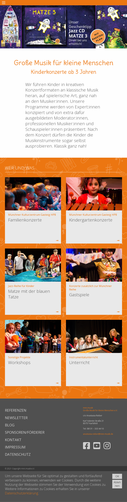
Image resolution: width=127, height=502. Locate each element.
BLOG (10, 424)
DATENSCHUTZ (18, 454)
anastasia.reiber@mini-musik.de (98, 434)
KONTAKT (13, 439)
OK (117, 476)
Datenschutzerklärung (21, 493)
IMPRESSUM (15, 446)
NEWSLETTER (16, 417)
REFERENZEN (15, 410)
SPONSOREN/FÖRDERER (24, 432)
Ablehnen (117, 484)
